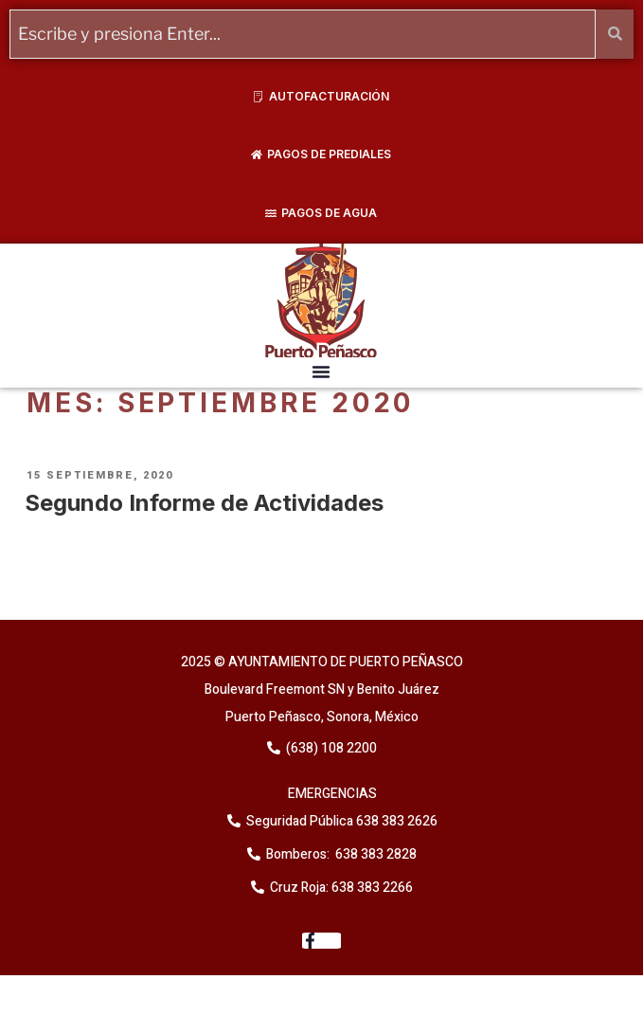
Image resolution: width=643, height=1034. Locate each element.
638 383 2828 (374, 854)
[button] (321, 371)
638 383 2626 (395, 821)
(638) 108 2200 (330, 748)
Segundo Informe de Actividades (204, 503)
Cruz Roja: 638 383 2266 (341, 888)
